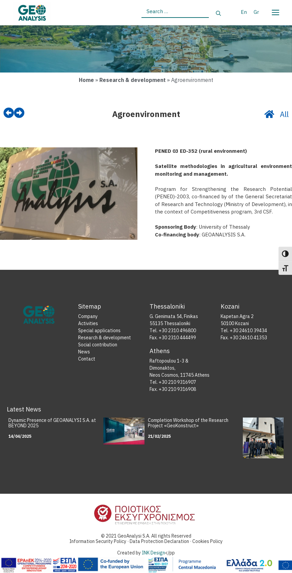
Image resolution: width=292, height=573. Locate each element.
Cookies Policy (207, 542)
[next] (19, 113)
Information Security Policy (97, 542)
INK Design (153, 553)
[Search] (218, 13)
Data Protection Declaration (160, 542)
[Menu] (275, 11)
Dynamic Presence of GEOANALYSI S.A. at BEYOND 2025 (52, 423)
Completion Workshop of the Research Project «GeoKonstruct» (188, 423)
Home (86, 80)
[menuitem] (243, 12)
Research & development (132, 80)
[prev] (8, 113)
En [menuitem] (244, 12)
